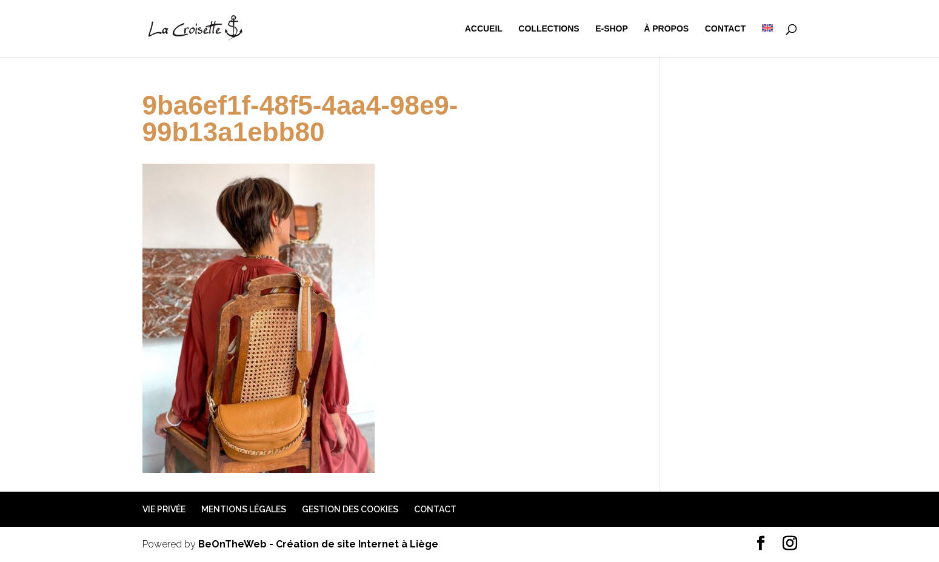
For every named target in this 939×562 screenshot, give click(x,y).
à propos (666, 28)
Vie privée (163, 509)
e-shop (611, 28)
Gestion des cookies (350, 509)
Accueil (484, 28)
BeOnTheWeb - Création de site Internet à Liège (318, 544)
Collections (548, 28)
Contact (725, 28)
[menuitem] (767, 40)
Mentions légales (243, 509)
